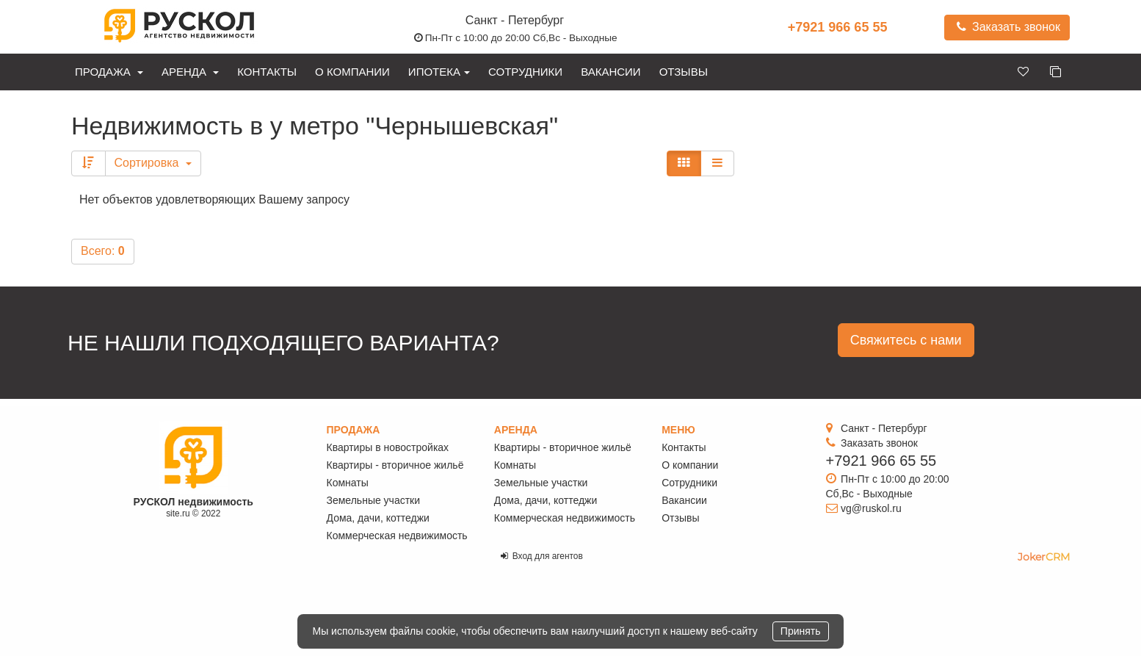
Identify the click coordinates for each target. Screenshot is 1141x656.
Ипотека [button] (439, 71)
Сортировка (153, 162)
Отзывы (683, 71)
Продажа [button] (109, 71)
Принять (800, 631)
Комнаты (348, 483)
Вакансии (610, 71)
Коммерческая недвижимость (397, 535)
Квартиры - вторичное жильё (395, 465)
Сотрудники (525, 71)
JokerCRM (1044, 556)
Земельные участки (374, 500)
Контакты (267, 71)
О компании (352, 71)
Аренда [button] (190, 71)
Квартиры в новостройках (388, 447)
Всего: (103, 251)
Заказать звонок (1007, 27)
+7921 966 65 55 (838, 27)
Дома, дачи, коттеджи (378, 518)
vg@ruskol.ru (871, 508)
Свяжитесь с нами (906, 340)
